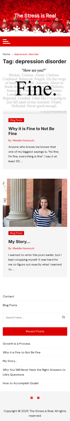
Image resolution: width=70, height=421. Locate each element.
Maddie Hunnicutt (24, 140)
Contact (8, 296)
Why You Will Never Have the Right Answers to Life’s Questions (34, 372)
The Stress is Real (35, 15)
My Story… (19, 241)
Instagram (38, 397)
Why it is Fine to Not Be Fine (22, 352)
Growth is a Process (16, 344)
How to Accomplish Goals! (20, 383)
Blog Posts (16, 120)
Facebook (31, 397)
